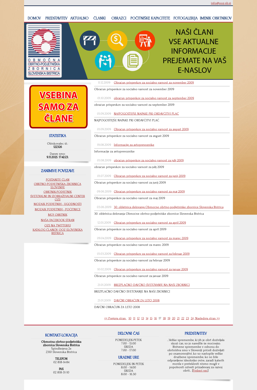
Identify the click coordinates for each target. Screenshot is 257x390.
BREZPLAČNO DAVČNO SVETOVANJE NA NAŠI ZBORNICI (152, 285)
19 (169, 318)
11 (134, 318)
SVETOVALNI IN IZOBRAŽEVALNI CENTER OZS (57, 197)
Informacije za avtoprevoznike (134, 145)
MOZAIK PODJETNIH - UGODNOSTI (58, 204)
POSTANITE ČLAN (57, 179)
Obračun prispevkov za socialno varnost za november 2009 (154, 82)
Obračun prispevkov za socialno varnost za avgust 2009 (151, 129)
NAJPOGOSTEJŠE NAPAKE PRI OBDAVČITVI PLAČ (146, 113)
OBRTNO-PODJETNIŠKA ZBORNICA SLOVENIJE (57, 185)
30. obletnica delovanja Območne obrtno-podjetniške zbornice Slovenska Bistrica (168, 207)
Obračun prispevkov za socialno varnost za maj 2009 (149, 191)
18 (164, 318)
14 (147, 318)
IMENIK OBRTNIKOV (216, 18)
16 (155, 318)
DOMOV (34, 18)
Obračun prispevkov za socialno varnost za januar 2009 (151, 269)
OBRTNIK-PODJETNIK (58, 192)
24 (192, 318)
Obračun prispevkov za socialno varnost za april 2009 (150, 222)
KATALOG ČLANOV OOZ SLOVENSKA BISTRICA (58, 231)
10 (129, 318)
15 (151, 318)
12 (138, 318)
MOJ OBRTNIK (57, 214)
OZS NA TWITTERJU (57, 225)
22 (182, 318)
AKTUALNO (79, 18)
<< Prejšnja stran (115, 318)
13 (142, 318)
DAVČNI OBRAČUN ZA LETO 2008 (137, 300)
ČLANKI (98, 18)
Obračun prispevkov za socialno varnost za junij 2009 (149, 176)
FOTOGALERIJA (185, 18)
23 (187, 318)
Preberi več (200, 370)
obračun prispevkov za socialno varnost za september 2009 (154, 98)
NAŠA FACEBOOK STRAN (57, 220)
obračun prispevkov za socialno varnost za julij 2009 (149, 160)
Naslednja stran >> (207, 318)
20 (173, 318)
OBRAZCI (118, 18)
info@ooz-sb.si (221, 3)
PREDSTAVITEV (55, 18)
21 (178, 318)
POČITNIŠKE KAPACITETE (149, 18)
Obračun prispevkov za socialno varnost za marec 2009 (151, 238)
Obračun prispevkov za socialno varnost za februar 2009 (152, 253)
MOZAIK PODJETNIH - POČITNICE (57, 209)
